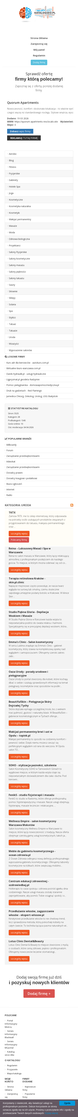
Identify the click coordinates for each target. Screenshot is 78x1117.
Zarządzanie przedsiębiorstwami (22, 455)
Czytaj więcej (51, 1113)
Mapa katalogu (14, 1073)
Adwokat (10, 461)
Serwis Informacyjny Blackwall (11, 1034)
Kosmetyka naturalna (20, 206)
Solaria (12, 304)
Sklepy (12, 297)
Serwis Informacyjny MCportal (11, 1044)
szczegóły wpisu (19, 533)
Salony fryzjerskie (18, 252)
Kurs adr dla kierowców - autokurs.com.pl (27, 362)
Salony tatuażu (16, 278)
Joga (11, 193)
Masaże (13, 225)
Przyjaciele (12, 1069)
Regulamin (39, 55)
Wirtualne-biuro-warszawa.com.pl (23, 368)
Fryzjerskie (14, 173)
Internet (10, 489)
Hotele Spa (14, 186)
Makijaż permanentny (20, 219)
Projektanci (14, 245)
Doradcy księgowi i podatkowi (21, 478)
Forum (9, 450)
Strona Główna (39, 38)
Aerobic (13, 153)
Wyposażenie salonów (20, 350)
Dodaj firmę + (39, 993)
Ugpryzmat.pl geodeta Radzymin (23, 379)
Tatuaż (12, 324)
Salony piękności (17, 271)
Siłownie (13, 291)
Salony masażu (16, 265)
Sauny (12, 284)
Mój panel (39, 49)
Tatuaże (13, 330)
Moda (12, 232)
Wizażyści (14, 343)
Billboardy (11, 444)
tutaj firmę (24, 138)
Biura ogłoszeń (14, 483)
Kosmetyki (14, 212)
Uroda (12, 337)
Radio (9, 495)
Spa (11, 310)
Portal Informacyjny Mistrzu (11, 1023)
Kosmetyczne (16, 199)
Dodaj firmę (39, 62)
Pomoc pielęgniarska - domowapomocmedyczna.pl (32, 385)
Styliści (12, 317)
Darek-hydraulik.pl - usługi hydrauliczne (26, 373)
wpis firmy (20, 131)
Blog (11, 160)
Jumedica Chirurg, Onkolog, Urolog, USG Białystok (32, 396)
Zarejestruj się (39, 43)
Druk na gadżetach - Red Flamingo (24, 390)
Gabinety (13, 180)
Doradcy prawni (14, 472)
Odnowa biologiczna (19, 238)
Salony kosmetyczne (19, 258)
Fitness (12, 166)
